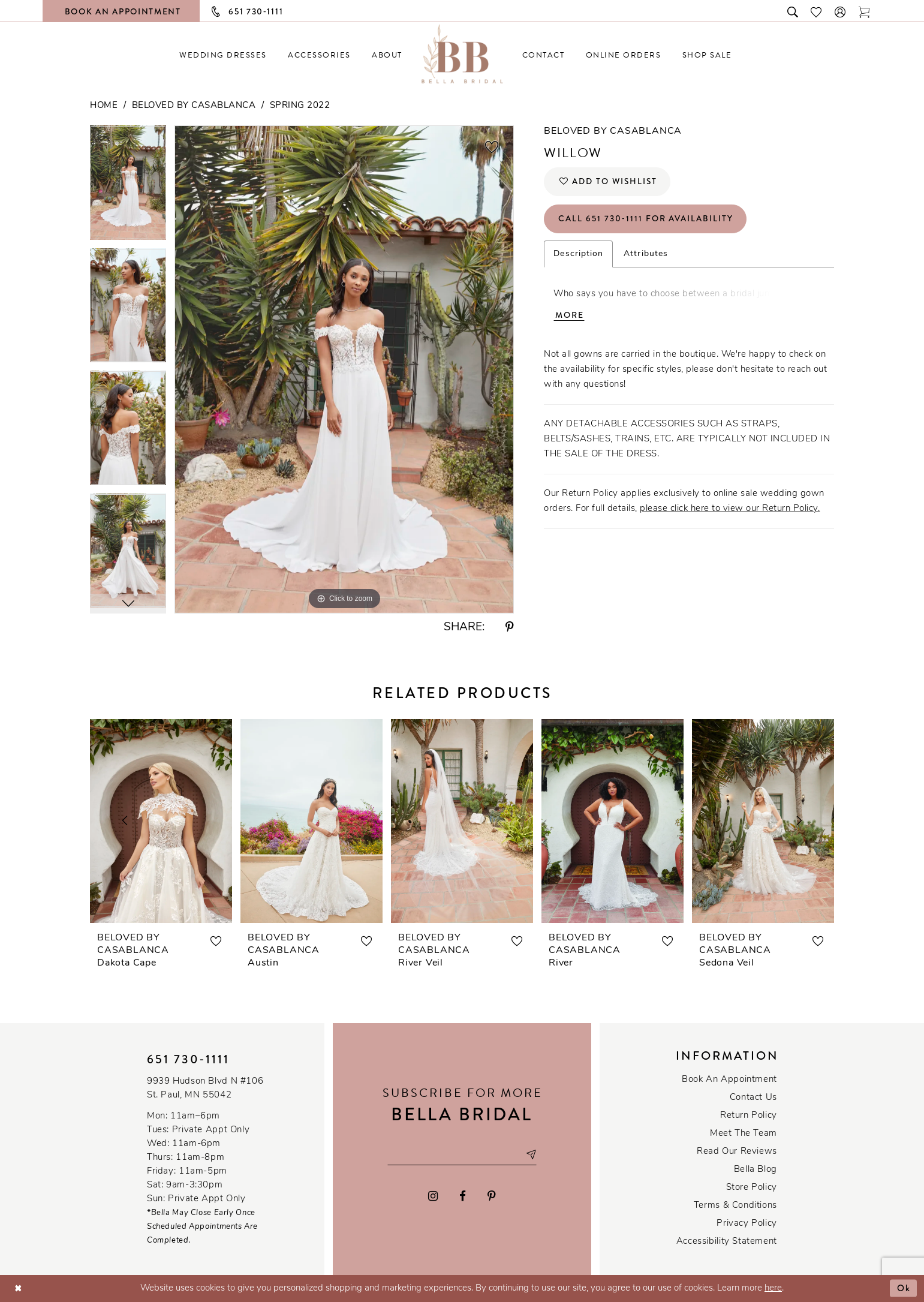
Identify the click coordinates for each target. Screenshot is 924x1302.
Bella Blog (755, 1169)
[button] (841, 11)
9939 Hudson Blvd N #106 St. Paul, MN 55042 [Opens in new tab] (205, 1088)
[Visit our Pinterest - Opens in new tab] (491, 1196)
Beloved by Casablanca (194, 105)
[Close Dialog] (18, 1288)
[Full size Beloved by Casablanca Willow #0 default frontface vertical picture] (344, 369)
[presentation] (161, 821)
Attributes (646, 254)
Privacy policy (747, 1223)
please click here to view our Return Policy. (730, 509)
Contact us (753, 1097)
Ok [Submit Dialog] (904, 1288)
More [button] (569, 316)
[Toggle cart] (865, 11)
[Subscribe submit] (531, 1154)
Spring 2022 (300, 105)
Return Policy (748, 1115)
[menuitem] (223, 54)
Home (104, 105)
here (773, 1288)
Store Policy (751, 1187)
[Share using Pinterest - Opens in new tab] (509, 628)
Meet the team (743, 1133)
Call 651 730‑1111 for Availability (646, 219)
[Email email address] (462, 1154)
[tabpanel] (128, 186)
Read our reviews (737, 1151)
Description (578, 254)
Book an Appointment (729, 1079)
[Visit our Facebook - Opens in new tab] (462, 1196)
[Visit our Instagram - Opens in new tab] (433, 1196)
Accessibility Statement (726, 1241)
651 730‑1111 (188, 1059)
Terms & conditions (735, 1205)
